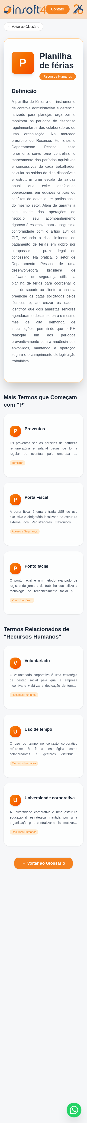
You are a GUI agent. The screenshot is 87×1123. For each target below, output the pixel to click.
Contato (57, 9)
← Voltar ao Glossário (23, 26)
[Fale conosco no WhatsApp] (74, 1110)
